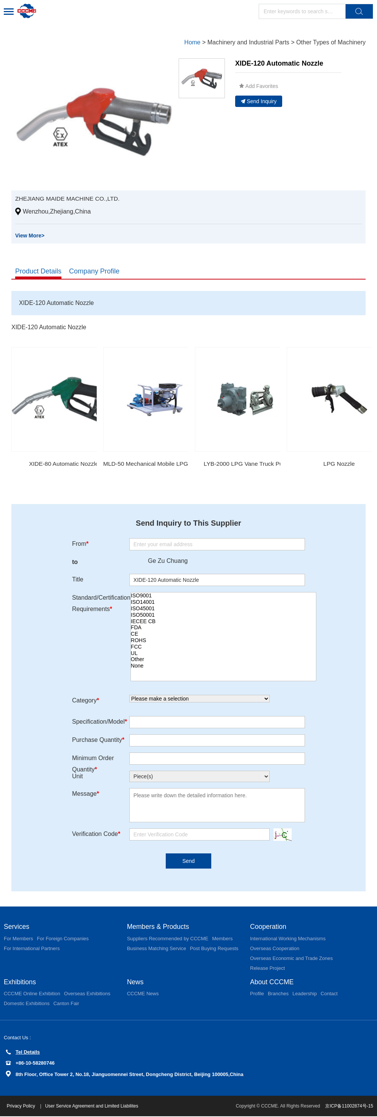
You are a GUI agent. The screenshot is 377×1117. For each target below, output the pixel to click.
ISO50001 (223, 615)
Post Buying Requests (214, 949)
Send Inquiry (259, 101)
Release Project (267, 968)
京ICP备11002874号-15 (349, 1106)
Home (192, 42)
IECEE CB (223, 621)
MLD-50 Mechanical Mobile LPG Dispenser (161, 463)
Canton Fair (66, 1004)
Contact (329, 994)
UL (223, 653)
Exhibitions (20, 982)
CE (223, 634)
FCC (223, 647)
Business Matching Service (156, 949)
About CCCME (272, 982)
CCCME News (143, 994)
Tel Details (23, 1053)
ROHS (223, 641)
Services (17, 927)
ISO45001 (223, 609)
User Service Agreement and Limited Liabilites (92, 1106)
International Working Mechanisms (287, 939)
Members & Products (159, 927)
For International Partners (32, 949)
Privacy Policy (22, 1106)
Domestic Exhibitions (27, 1004)
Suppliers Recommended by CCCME (168, 939)
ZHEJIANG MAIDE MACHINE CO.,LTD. (69, 198)
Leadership (304, 994)
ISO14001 (223, 602)
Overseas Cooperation (274, 949)
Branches (278, 994)
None (223, 666)
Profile (257, 994)
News (135, 982)
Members (222, 939)
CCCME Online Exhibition (32, 994)
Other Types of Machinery (331, 42)
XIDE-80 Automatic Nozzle (64, 463)
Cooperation (268, 927)
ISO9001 (223, 596)
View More (29, 236)
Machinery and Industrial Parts (248, 42)
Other (223, 660)
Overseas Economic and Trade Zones (291, 958)
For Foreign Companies (63, 939)
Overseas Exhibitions (87, 994)
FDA (223, 628)
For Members (18, 939)
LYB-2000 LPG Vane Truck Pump (247, 463)
